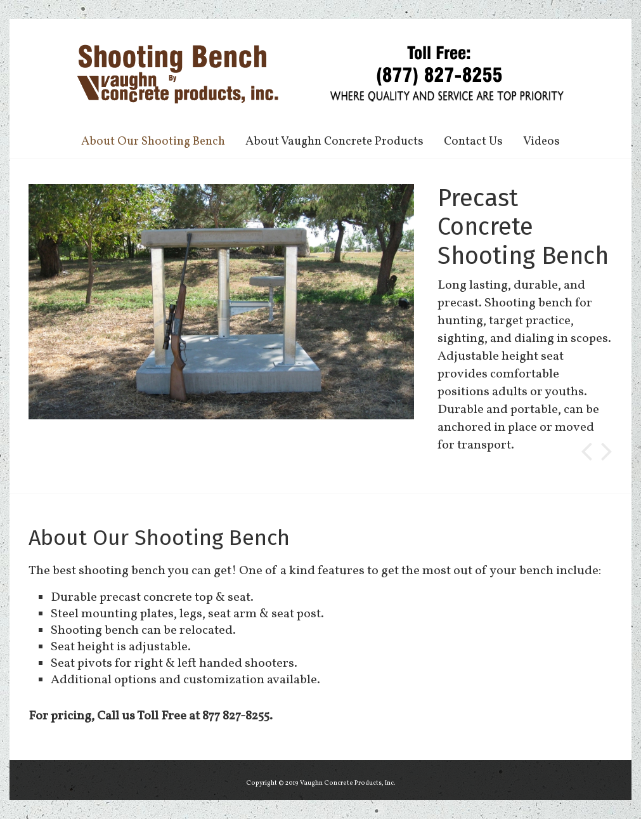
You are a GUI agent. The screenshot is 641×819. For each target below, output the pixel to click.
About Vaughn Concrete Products (334, 141)
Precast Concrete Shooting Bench (523, 226)
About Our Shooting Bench (153, 141)
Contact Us (473, 141)
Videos (541, 141)
